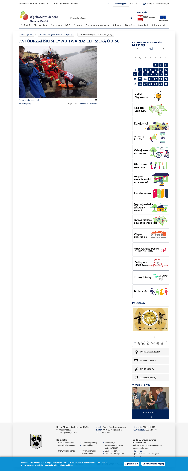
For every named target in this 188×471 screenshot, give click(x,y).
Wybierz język (121, 4)
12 (140, 74)
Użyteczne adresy (112, 451)
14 (150, 74)
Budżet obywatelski (66, 443)
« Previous (84, 104)
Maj (151, 48)
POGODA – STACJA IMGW (50, 3)
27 (145, 84)
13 (145, 74)
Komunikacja (110, 443)
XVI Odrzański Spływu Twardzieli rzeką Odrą (56, 35)
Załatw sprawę (148, 378)
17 (165, 74)
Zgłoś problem (87, 445)
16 (160, 74)
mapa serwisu (142, 12)
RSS (110, 4)
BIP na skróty (147, 369)
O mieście (130, 25)
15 (155, 74)
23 (160, 79)
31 (165, 84)
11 (135, 74)
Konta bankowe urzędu (67, 445)
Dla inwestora (40, 25)
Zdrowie (117, 25)
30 (160, 84)
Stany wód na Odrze (66, 451)
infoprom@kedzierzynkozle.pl (114, 427)
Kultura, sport (158, 25)
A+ (131, 4)
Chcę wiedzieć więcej (153, 464)
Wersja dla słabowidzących (158, 4)
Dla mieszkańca (148, 360)
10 (165, 69)
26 (140, 84)
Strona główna (26, 35)
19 (140, 79)
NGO (67, 25)
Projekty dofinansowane (98, 25)
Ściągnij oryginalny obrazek (29, 100)
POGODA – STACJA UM (69, 3)
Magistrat (143, 25)
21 (150, 79)
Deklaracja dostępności (114, 454)
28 (150, 84)
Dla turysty (56, 25)
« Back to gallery (25, 104)
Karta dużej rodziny (89, 443)
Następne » (93, 104)
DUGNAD (25, 25)
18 (162, 344)
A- (137, 4)
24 (165, 79)
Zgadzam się (131, 464)
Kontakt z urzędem (150, 352)
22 (155, 79)
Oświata (78, 25)
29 (155, 84)
